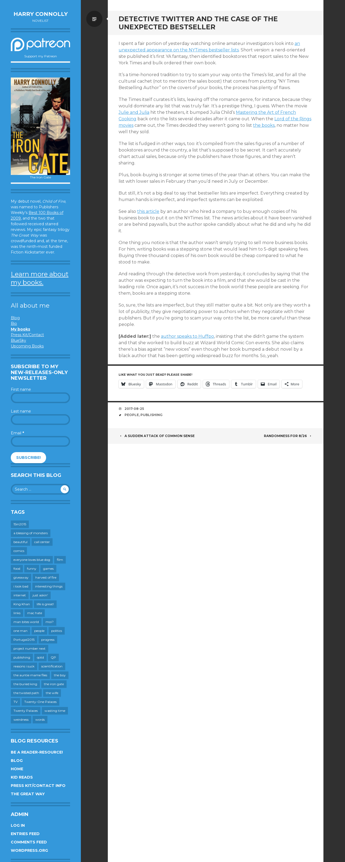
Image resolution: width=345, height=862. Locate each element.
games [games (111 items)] (48, 569)
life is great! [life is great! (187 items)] (45, 604)
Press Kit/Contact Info (38, 785)
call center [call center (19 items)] (42, 542)
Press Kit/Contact (27, 334)
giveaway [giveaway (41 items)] (21, 577)
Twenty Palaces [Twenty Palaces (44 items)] (25, 711)
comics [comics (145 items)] (18, 551)
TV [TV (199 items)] (15, 702)
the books (264, 125)
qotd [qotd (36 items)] (40, 657)
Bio (14, 323)
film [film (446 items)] (60, 560)
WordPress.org (29, 850)
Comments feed (29, 842)
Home (17, 768)
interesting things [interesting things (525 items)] (49, 586)
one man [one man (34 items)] (20, 631)
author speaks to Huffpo (187, 336)
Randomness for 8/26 (288, 436)
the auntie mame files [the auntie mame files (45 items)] (30, 675)
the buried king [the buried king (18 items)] (25, 684)
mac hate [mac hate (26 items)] (34, 613)
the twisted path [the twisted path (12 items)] (26, 693)
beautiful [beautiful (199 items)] (20, 542)
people (132, 415)
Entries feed (25, 833)
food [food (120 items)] (16, 569)
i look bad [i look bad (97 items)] (20, 586)
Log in (18, 825)
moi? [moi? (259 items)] (50, 622)
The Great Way (28, 793)
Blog (15, 317)
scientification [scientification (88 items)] (52, 666)
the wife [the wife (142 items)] (52, 693)
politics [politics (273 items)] (56, 631)
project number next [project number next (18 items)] (29, 648)
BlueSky (18, 340)
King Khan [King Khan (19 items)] (21, 604)
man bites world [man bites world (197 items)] (26, 622)
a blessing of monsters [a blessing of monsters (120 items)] (30, 533)
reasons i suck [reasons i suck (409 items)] (23, 666)
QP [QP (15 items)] (53, 657)
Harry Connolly (40, 14)
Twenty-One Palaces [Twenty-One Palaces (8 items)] (40, 702)
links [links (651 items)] (16, 613)
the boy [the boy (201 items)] (60, 675)
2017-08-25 (134, 409)
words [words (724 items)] (40, 719)
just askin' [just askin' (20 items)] (40, 595)
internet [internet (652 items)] (19, 595)
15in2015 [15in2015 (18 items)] (19, 524)
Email (17, 433)
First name (21, 389)
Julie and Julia (134, 112)
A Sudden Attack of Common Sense (157, 436)
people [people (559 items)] (39, 631)
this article (148, 211)
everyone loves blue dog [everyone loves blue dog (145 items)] (31, 560)
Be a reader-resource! (37, 752)
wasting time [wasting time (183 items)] (54, 711)
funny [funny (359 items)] (31, 569)
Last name (21, 411)
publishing (151, 415)
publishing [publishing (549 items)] (21, 657)
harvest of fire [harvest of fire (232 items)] (45, 577)
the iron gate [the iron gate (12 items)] (54, 684)
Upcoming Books (27, 346)
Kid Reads (22, 777)
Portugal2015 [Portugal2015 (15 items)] (23, 640)
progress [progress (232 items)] (47, 640)
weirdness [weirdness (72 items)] (21, 719)
